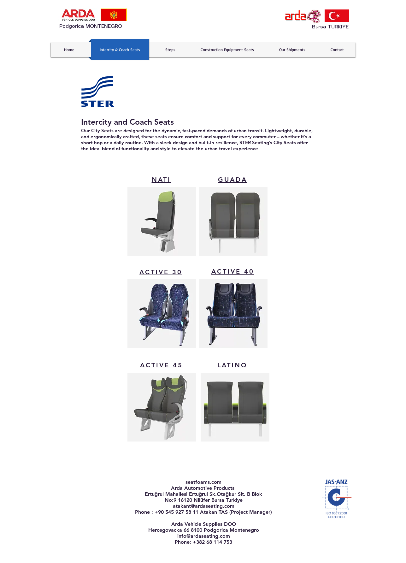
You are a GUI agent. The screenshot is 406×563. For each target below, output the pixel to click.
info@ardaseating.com (203, 536)
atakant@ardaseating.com (203, 506)
